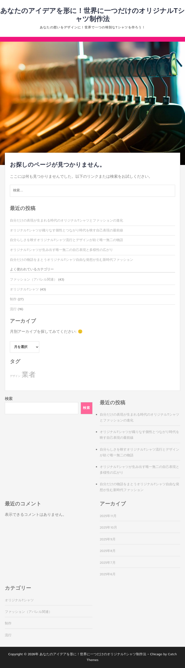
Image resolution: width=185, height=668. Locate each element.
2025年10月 (108, 527)
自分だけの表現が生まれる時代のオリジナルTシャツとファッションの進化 (66, 220)
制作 (13, 299)
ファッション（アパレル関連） (33, 279)
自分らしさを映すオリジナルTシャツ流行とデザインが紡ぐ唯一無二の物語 (66, 240)
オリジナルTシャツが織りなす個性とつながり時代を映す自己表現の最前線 (66, 230)
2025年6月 (108, 574)
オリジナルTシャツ (24, 289)
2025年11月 (108, 516)
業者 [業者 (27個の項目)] (29, 375)
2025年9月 (108, 539)
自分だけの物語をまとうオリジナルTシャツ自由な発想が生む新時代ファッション (71, 259)
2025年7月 (108, 562)
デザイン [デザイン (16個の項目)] (15, 376)
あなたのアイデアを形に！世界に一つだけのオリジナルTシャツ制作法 (92, 15)
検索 (9, 399)
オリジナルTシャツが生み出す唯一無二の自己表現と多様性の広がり (61, 250)
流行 (13, 309)
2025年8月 (108, 551)
